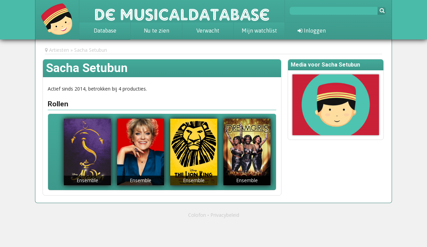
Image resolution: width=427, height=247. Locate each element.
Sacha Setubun (90, 50)
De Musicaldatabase (182, 11)
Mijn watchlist (259, 30)
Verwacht (207, 30)
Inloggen (312, 30)
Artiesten (59, 50)
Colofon (197, 215)
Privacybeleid (224, 215)
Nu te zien (156, 30)
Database (105, 30)
